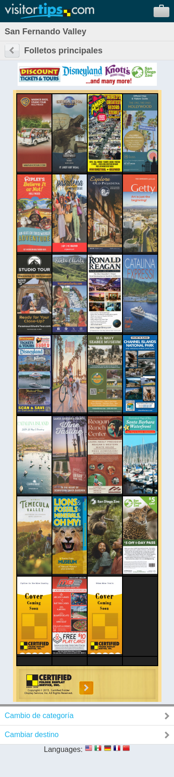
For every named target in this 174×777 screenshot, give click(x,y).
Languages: (63, 749)
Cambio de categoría (39, 715)
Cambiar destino (32, 734)
